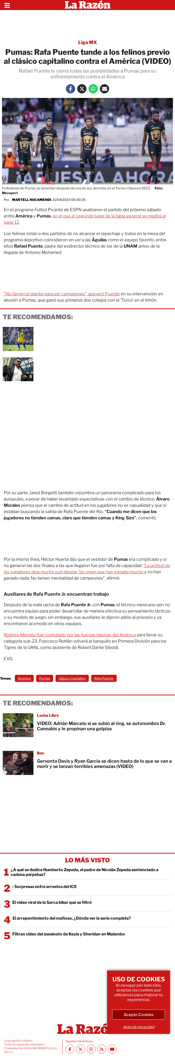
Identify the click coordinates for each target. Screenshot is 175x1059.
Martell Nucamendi (31, 200)
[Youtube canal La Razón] (112, 1049)
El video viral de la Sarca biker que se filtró (52, 902)
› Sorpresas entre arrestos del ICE (44, 886)
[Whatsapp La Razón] (93, 88)
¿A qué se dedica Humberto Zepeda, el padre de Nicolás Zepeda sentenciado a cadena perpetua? (84, 872)
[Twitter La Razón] (81, 88)
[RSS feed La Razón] (101, 1049)
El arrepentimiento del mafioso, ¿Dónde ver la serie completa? (72, 918)
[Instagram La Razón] (91, 1049)
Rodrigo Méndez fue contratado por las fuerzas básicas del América (70, 634)
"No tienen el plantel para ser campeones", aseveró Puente (62, 293)
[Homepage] (87, 5)
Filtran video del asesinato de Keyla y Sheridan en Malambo (68, 934)
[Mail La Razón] (104, 88)
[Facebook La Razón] (70, 88)
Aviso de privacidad (138, 1027)
